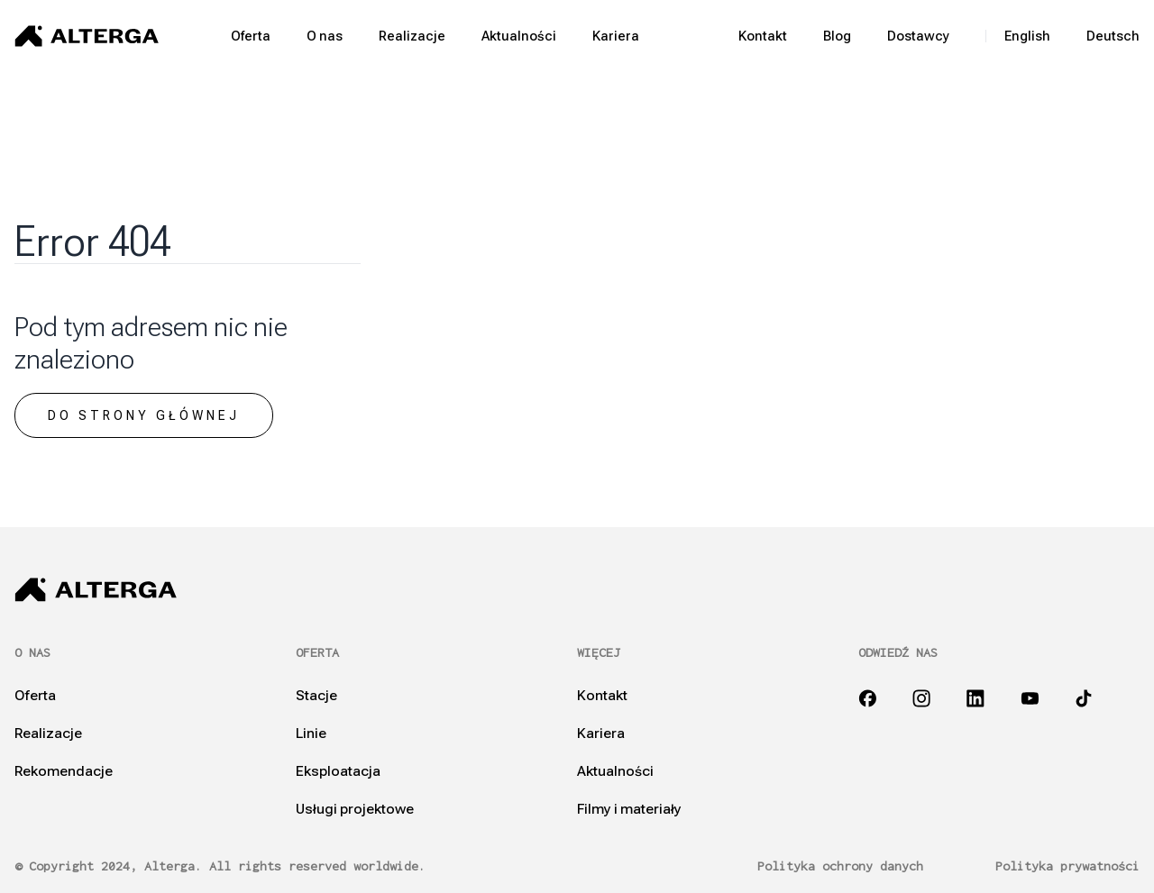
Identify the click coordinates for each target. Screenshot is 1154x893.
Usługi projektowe (355, 809)
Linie (311, 733)
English (1027, 36)
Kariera (615, 36)
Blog (837, 36)
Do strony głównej (144, 415)
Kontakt (762, 36)
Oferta (250, 36)
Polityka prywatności (1067, 866)
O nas (325, 36)
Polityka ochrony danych (840, 866)
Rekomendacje (63, 771)
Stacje (316, 695)
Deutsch (1113, 36)
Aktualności (518, 36)
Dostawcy (918, 36)
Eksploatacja (338, 771)
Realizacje (412, 36)
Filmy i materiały (629, 809)
